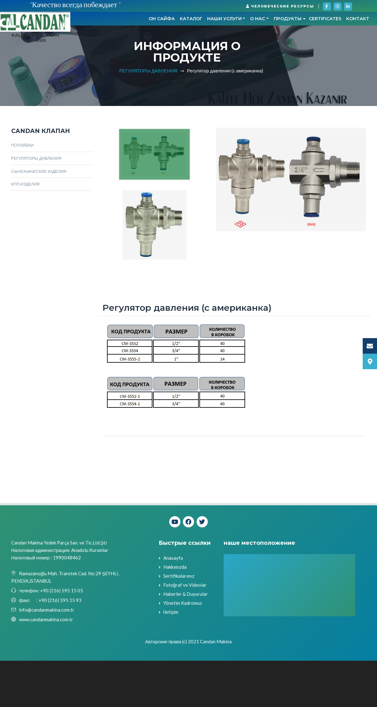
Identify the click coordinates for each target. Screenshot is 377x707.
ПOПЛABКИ (22, 191)
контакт (287, 51)
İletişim (171, 658)
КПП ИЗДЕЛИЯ (25, 230)
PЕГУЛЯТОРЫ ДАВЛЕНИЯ (148, 117)
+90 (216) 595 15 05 (61, 637)
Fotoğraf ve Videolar (185, 631)
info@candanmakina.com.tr (46, 656)
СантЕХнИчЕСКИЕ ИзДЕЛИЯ (38, 217)
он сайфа (91, 51)
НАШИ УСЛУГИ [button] (154, 51)
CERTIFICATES (255, 51)
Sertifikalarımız (178, 622)
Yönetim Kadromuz (182, 649)
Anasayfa (173, 604)
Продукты (219, 51)
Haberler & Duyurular (185, 640)
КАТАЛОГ (120, 51)
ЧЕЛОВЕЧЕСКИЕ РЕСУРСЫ (280, 6)
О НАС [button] (187, 51)
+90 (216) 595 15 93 (60, 646)
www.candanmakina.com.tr (46, 665)
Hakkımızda (175, 613)
